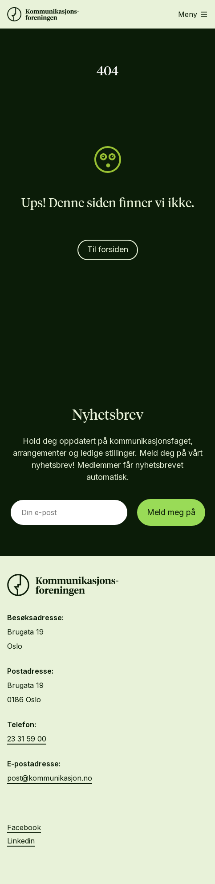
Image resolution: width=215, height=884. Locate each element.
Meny (192, 14)
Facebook (24, 827)
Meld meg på (171, 512)
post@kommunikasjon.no (49, 778)
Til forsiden (107, 249)
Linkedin (21, 840)
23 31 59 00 (26, 738)
